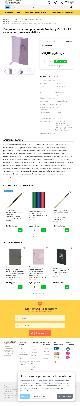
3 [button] (37, 293)
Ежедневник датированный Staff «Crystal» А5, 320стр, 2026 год (61, 271)
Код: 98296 (9, 279)
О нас (21, 348)
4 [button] (38, 293)
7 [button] (42, 293)
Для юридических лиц (36, 361)
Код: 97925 (9, 223)
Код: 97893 (32, 279)
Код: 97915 (56, 221)
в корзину (61, 61)
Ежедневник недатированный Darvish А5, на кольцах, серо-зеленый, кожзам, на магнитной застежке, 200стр (15, 272)
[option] (14, 12)
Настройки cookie (38, 396)
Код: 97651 (32, 220)
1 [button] (33, 236)
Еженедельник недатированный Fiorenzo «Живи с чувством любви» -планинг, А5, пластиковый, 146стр (37, 272)
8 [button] (43, 293)
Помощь (46, 358)
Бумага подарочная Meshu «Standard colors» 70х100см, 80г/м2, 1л (38, 214)
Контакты (46, 355)
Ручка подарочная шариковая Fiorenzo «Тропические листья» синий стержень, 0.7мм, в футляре (62, 215)
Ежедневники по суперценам (62, 12)
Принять (24, 396)
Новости (22, 358)
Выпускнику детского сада (35, 12)
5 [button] (39, 293)
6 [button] (41, 293)
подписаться (42, 333)
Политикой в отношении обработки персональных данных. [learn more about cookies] (44, 383)
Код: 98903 (56, 276)
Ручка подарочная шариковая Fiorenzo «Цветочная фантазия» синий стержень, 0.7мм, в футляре (14, 215)
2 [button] (35, 293)
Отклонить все (65, 396)
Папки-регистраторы (12, 12)
